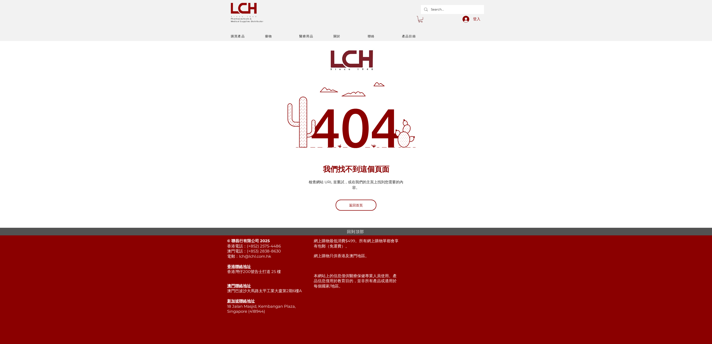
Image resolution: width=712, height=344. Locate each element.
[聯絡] (385, 36)
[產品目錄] (419, 36)
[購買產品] (248, 36)
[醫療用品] (316, 36)
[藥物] (282, 36)
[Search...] (452, 9)
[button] (420, 19)
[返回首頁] (356, 205)
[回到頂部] (356, 231)
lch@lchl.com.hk (255, 256)
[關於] (350, 36)
